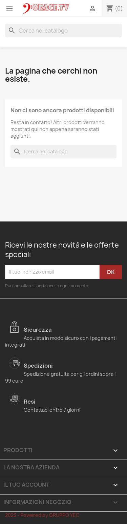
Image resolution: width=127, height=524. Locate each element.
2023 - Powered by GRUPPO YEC (42, 515)
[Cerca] (63, 30)
